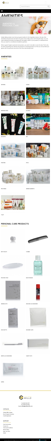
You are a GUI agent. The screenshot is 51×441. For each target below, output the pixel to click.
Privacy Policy (28, 439)
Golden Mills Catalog (7, 411)
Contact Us (5, 425)
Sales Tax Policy (6, 430)
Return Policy (6, 428)
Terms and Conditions (8, 426)
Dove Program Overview (8, 413)
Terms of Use (22, 439)
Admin (4, 432)
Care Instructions (7, 423)
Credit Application (7, 415)
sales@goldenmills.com (27, 405)
